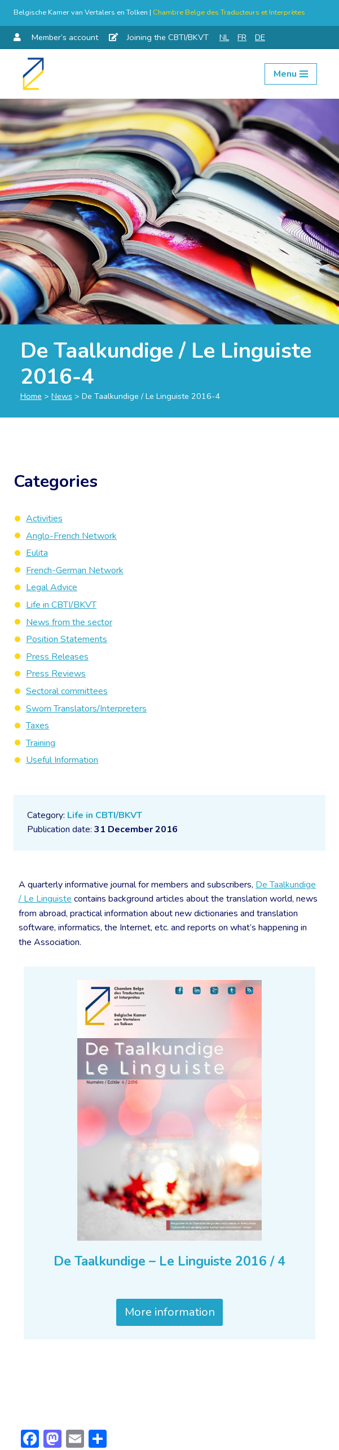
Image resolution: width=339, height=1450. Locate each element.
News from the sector (69, 622)
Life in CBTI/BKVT (104, 815)
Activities (44, 518)
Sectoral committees (67, 691)
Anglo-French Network (71, 536)
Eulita (37, 553)
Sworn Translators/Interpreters (86, 708)
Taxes (37, 725)
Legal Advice (51, 587)
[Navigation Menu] (291, 74)
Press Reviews (56, 673)
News (61, 396)
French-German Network (75, 570)
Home (31, 396)
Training (40, 743)
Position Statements (66, 639)
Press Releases (57, 657)
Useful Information (62, 760)
